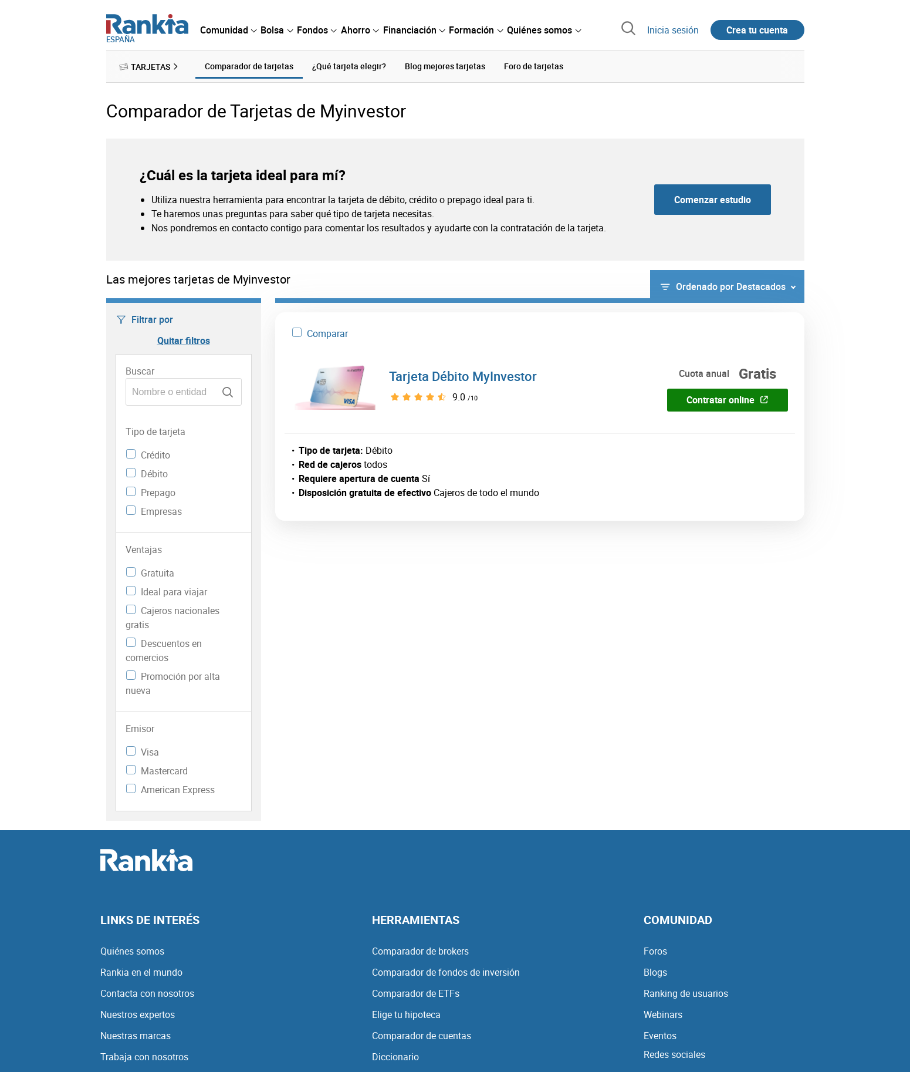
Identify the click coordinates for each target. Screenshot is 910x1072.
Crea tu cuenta (757, 29)
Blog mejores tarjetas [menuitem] (445, 66)
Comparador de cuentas (421, 1035)
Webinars (663, 1014)
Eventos (660, 1035)
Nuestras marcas (135, 1035)
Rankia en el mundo (141, 972)
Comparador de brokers (420, 951)
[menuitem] (228, 30)
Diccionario (395, 1056)
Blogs (655, 972)
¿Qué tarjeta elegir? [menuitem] (349, 66)
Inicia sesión (673, 29)
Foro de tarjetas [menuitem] (533, 66)
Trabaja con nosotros (144, 1056)
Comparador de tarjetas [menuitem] (249, 66)
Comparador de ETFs (415, 993)
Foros (655, 951)
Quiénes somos (132, 951)
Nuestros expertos (137, 1014)
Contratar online (727, 399)
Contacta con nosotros (147, 993)
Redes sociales (674, 1054)
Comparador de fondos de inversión (446, 972)
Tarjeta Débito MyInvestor (463, 376)
